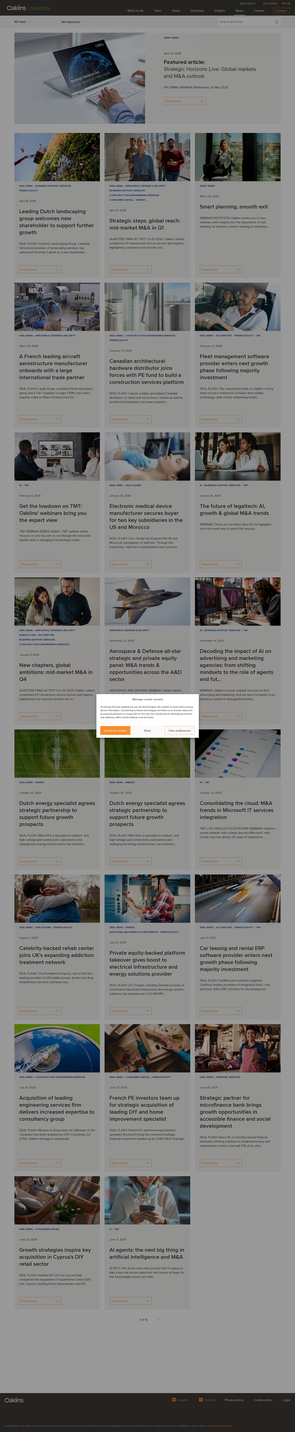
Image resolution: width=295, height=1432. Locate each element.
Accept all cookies (115, 730)
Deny (147, 730)
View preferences (180, 730)
